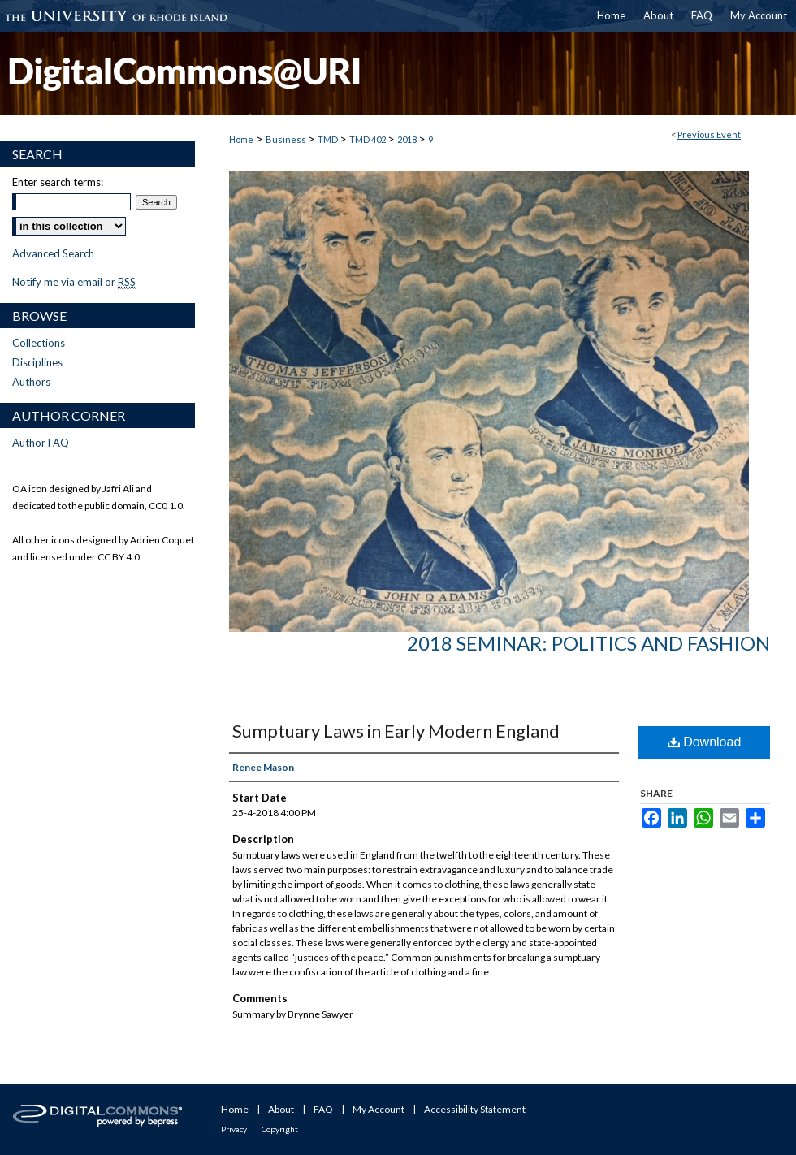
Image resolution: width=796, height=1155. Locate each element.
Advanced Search (53, 253)
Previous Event (709, 134)
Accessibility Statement (475, 1109)
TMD (329, 139)
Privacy (234, 1129)
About (281, 1109)
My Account (378, 1109)
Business (287, 139)
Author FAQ (40, 442)
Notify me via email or (74, 281)
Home (241, 139)
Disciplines (37, 362)
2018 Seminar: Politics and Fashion (588, 643)
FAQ (323, 1109)
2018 (407, 139)
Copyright (280, 1129)
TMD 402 (368, 139)
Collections (38, 342)
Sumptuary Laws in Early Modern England (396, 731)
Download (705, 742)
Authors (31, 381)
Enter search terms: (57, 181)
